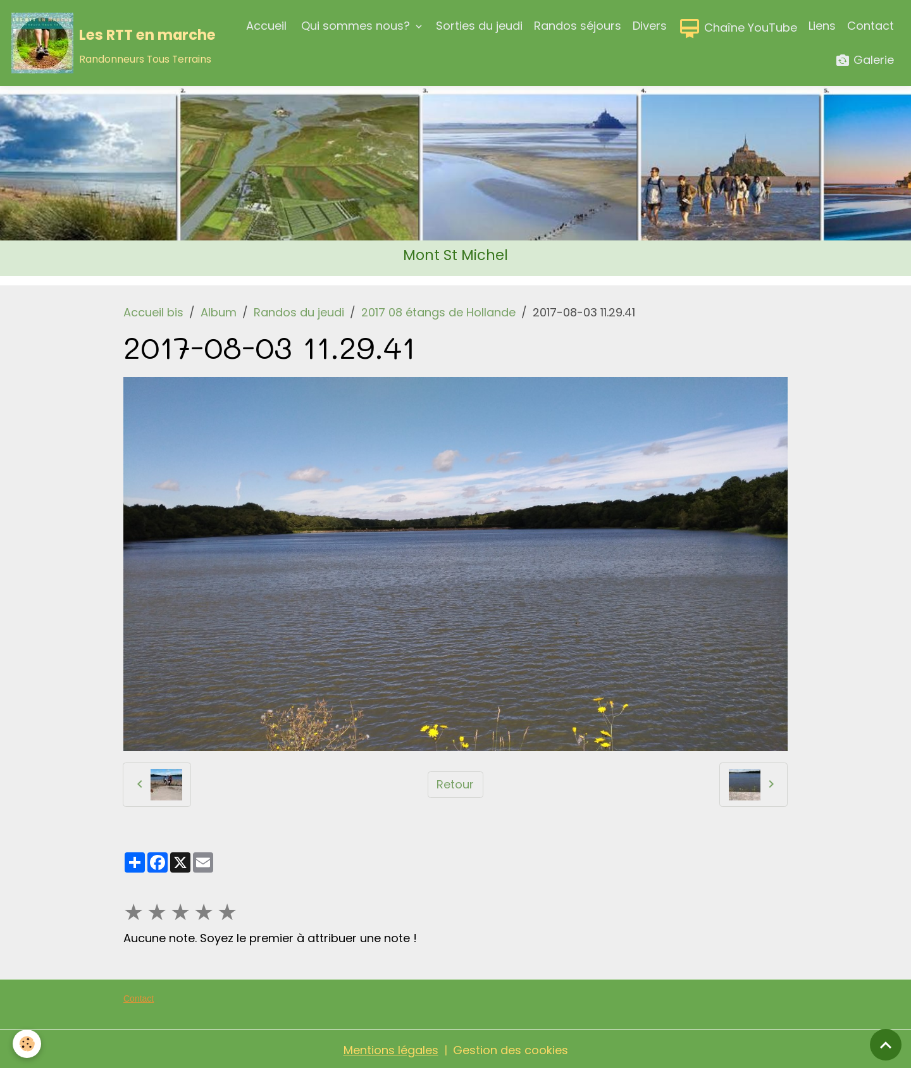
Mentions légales (391, 1050)
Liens (822, 26)
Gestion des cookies (510, 1050)
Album (219, 312)
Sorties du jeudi (479, 26)
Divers (650, 26)
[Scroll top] (886, 1045)
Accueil (266, 26)
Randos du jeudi (299, 312)
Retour (455, 784)
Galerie (864, 60)
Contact (870, 26)
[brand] (107, 43)
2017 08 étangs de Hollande (438, 312)
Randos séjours (577, 26)
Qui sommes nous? (355, 26)
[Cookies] (27, 1044)
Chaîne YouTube (737, 28)
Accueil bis (153, 312)
